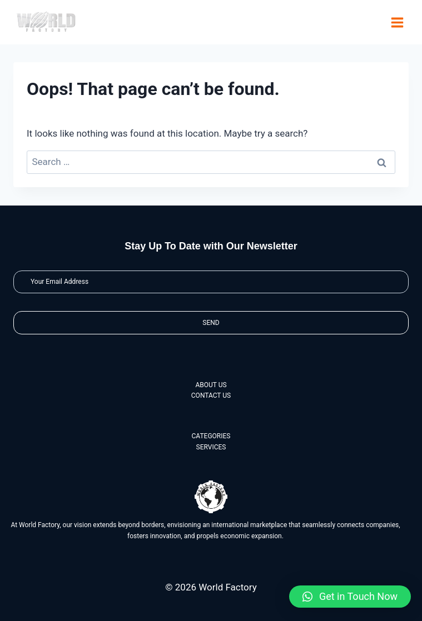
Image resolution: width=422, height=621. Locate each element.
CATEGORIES (211, 436)
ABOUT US (210, 385)
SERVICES (211, 447)
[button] (350, 596)
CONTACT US (211, 395)
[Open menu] (397, 22)
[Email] (211, 282)
